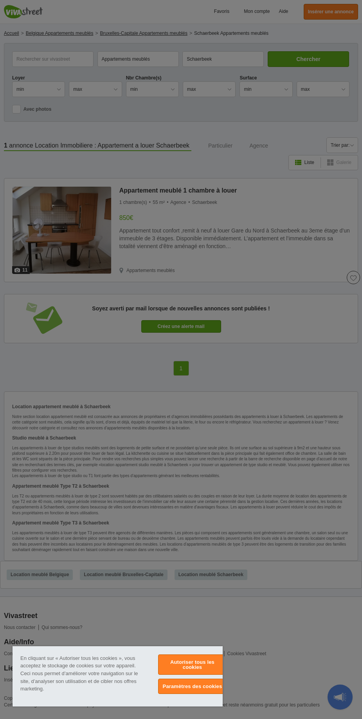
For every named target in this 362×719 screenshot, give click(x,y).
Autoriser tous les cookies (192, 664)
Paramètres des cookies (192, 686)
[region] (118, 676)
